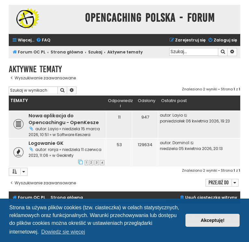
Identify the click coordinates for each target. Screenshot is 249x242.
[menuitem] (43, 40)
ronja (53, 149)
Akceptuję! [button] (213, 220)
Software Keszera (73, 134)
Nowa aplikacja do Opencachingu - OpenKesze (64, 119)
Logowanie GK (46, 143)
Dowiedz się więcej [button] (63, 232)
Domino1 (180, 142)
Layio (53, 129)
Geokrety (65, 155)
